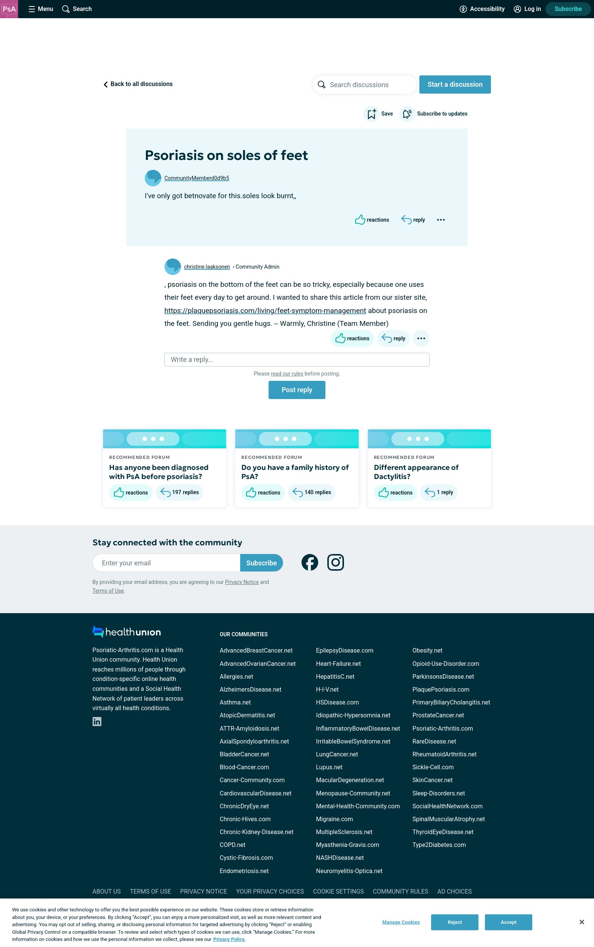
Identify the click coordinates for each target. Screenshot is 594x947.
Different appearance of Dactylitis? (416, 472)
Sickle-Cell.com (433, 767)
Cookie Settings (338, 891)
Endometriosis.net (244, 871)
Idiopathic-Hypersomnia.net (353, 715)
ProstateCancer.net (438, 715)
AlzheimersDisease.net (250, 689)
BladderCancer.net (244, 754)
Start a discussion (455, 84)
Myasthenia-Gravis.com (347, 844)
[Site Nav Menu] (41, 9)
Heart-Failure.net (338, 663)
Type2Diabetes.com (439, 844)
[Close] (582, 922)
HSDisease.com (337, 702)
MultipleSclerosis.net (344, 832)
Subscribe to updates (433, 114)
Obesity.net (427, 650)
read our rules (287, 374)
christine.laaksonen (207, 267)
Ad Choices (455, 891)
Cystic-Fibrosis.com (246, 857)
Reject (455, 922)
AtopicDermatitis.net (247, 715)
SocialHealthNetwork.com (448, 806)
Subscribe (568, 9)
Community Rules (400, 891)
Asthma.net (235, 702)
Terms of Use (108, 591)
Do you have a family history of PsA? (295, 472)
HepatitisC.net (335, 676)
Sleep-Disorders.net (439, 793)
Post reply (296, 390)
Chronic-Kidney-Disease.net (257, 832)
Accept (509, 922)
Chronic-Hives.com (245, 819)
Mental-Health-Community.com (358, 806)
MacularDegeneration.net (350, 780)
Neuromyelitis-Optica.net (349, 871)
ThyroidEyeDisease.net (443, 832)
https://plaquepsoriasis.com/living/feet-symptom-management (265, 310)
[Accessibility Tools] (482, 9)
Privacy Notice (242, 582)
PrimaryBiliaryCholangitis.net (452, 702)
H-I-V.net (327, 689)
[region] (297, 922)
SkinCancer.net (433, 780)
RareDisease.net (434, 741)
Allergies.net (236, 676)
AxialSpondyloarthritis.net (254, 741)
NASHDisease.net (340, 857)
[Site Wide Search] (77, 9)
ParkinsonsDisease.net (443, 676)
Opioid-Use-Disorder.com (446, 663)
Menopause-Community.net (353, 793)
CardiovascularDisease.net (255, 793)
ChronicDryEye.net (244, 806)
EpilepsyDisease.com (344, 650)
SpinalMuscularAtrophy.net (449, 819)
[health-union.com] (126, 633)
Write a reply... (192, 359)
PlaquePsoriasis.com (441, 689)
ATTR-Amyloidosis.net (249, 728)
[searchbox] (373, 84)
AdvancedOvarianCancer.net (258, 663)
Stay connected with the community (167, 542)
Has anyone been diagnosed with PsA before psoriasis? (159, 472)
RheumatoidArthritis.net (445, 754)
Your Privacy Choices (270, 891)
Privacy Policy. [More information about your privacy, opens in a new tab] (229, 939)
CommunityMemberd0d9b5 (196, 178)
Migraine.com (334, 819)
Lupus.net (329, 767)
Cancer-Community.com (252, 780)
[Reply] (413, 219)
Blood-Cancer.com (244, 767)
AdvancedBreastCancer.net (256, 650)
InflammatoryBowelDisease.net (358, 728)
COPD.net (232, 844)
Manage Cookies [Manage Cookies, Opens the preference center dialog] (401, 922)
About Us (106, 891)
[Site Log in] (527, 9)
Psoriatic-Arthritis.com (443, 728)
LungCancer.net (337, 754)
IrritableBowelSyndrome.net (353, 741)
